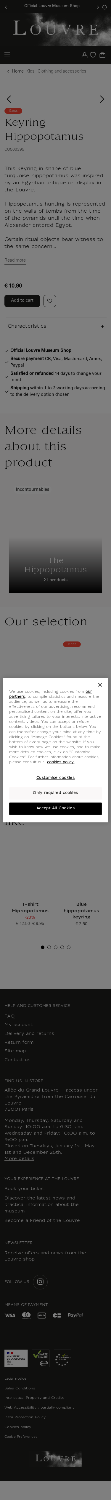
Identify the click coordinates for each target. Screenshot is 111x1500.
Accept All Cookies (55, 808)
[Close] (100, 684)
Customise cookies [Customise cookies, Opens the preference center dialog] (55, 778)
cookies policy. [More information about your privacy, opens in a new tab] (60, 762)
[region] (55, 750)
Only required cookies (55, 793)
